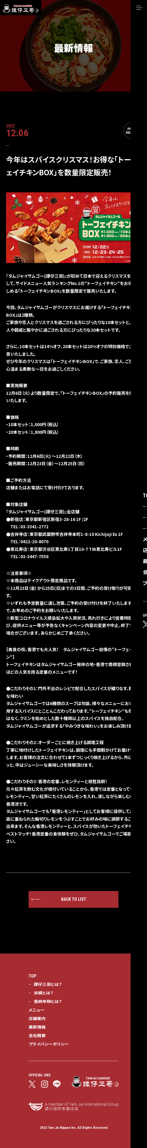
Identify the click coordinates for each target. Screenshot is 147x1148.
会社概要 (37, 1035)
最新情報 (37, 1026)
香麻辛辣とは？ (48, 1001)
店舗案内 (37, 1018)
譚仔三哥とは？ (48, 984)
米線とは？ (43, 992)
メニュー (36, 1009)
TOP (32, 976)
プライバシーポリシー (49, 1043)
